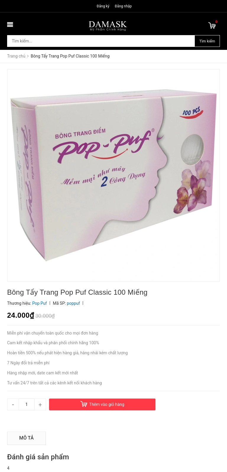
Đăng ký (103, 6)
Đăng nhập (123, 6)
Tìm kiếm (207, 41)
